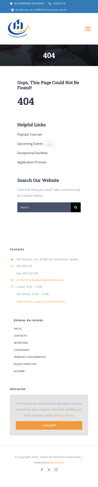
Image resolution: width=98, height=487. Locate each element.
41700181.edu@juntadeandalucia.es (41, 280)
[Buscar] (76, 207)
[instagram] (56, 469)
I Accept (49, 425)
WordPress (57, 462)
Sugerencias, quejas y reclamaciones (41, 301)
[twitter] (49, 469)
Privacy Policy (64, 415)
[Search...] (44, 207)
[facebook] (41, 469)
